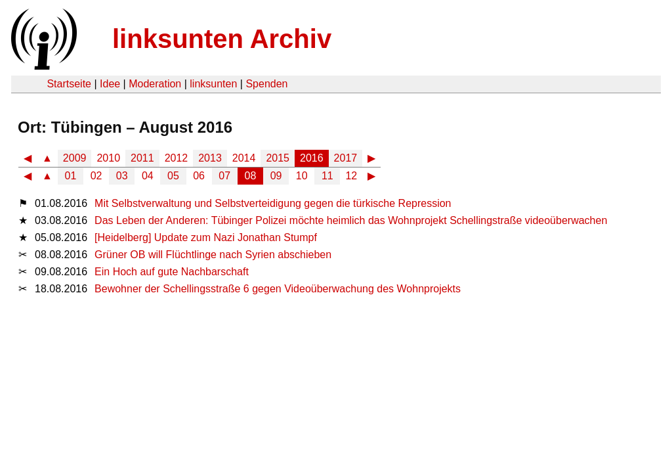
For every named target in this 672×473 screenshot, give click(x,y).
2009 (75, 158)
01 (71, 175)
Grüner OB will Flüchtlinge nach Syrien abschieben (212, 254)
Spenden (266, 83)
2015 (277, 158)
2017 (346, 158)
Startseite (69, 83)
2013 (210, 158)
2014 (244, 158)
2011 (142, 158)
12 (351, 175)
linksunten (213, 83)
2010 (108, 158)
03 (122, 175)
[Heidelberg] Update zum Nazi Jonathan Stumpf (205, 237)
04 (148, 175)
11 (327, 175)
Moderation (155, 83)
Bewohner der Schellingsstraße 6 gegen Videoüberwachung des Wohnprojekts (277, 288)
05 (173, 175)
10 (302, 175)
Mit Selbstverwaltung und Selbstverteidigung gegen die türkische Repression (272, 203)
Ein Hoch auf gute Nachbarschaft (171, 271)
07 (224, 175)
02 (96, 175)
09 (276, 175)
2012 (176, 158)
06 (199, 175)
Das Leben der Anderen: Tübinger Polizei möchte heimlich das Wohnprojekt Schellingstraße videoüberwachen (350, 220)
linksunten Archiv (221, 38)
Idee (110, 83)
